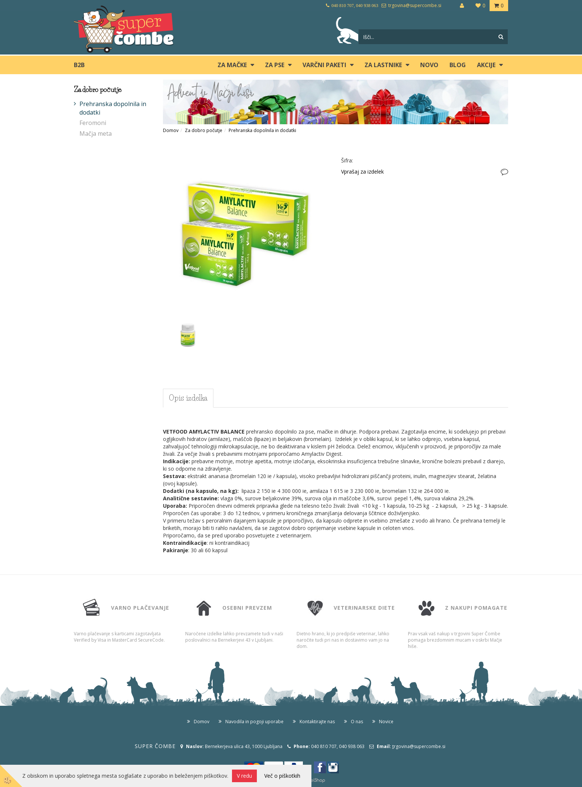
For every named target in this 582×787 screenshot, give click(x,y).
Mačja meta (95, 133)
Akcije (486, 65)
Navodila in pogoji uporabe (254, 721)
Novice (386, 721)
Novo (429, 65)
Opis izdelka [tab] (188, 398)
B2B (79, 65)
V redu (244, 775)
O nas (357, 721)
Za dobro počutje (203, 130)
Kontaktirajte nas (317, 721)
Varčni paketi (324, 65)
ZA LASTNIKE (383, 65)
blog (457, 65)
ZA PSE (274, 65)
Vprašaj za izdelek (362, 171)
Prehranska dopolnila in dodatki (112, 108)
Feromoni (92, 123)
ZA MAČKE (232, 65)
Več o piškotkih (282, 775)
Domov (171, 130)
